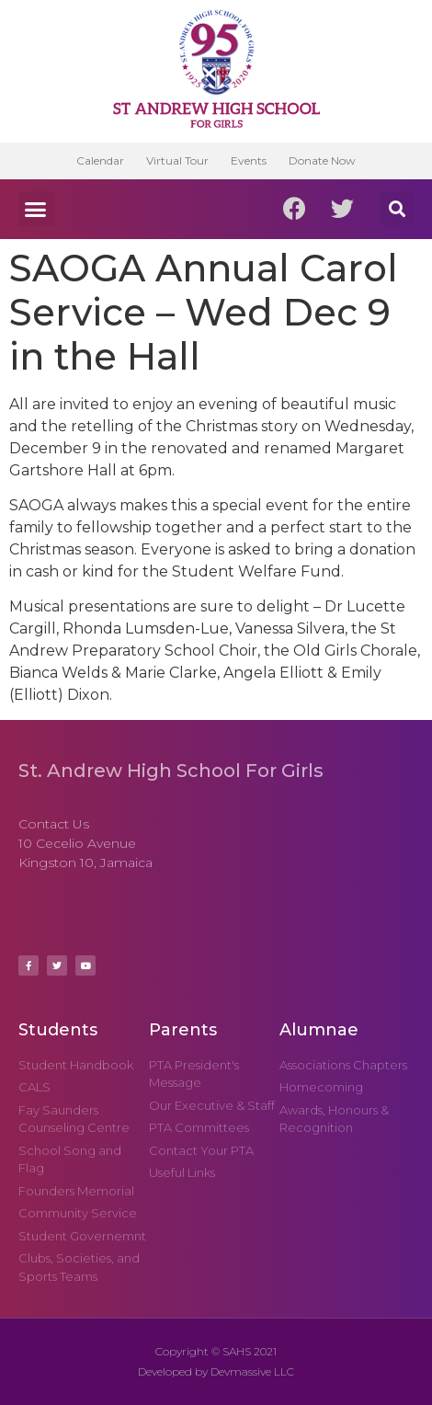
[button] (35, 208)
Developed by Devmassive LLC (216, 1371)
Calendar (100, 160)
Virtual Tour (177, 160)
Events (249, 160)
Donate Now (322, 160)
